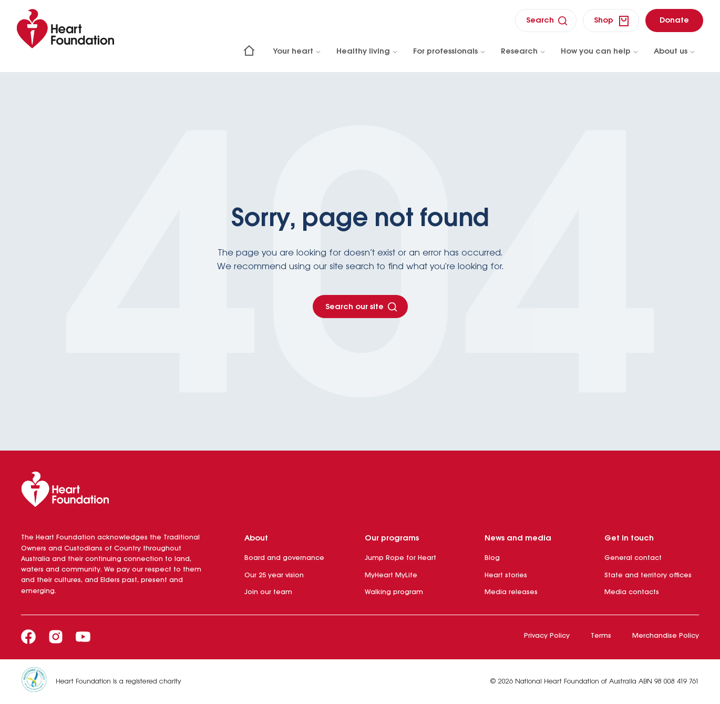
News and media (518, 538)
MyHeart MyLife (391, 575)
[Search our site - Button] (360, 306)
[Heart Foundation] (360, 492)
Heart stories (506, 575)
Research (523, 51)
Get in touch (629, 538)
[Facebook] (28, 636)
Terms (601, 636)
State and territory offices (648, 575)
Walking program (394, 592)
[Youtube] (83, 636)
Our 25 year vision (274, 575)
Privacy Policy (547, 636)
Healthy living (367, 51)
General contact (633, 558)
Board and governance (284, 558)
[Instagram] (55, 636)
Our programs (392, 538)
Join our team (268, 592)
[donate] (674, 20)
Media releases (511, 592)
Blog (492, 558)
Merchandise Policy (665, 636)
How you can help (600, 51)
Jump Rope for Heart (400, 558)
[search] (546, 20)
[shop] (611, 20)
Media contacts (631, 592)
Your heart (297, 51)
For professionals (449, 51)
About (256, 538)
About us (675, 51)
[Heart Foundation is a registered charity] (38, 681)
